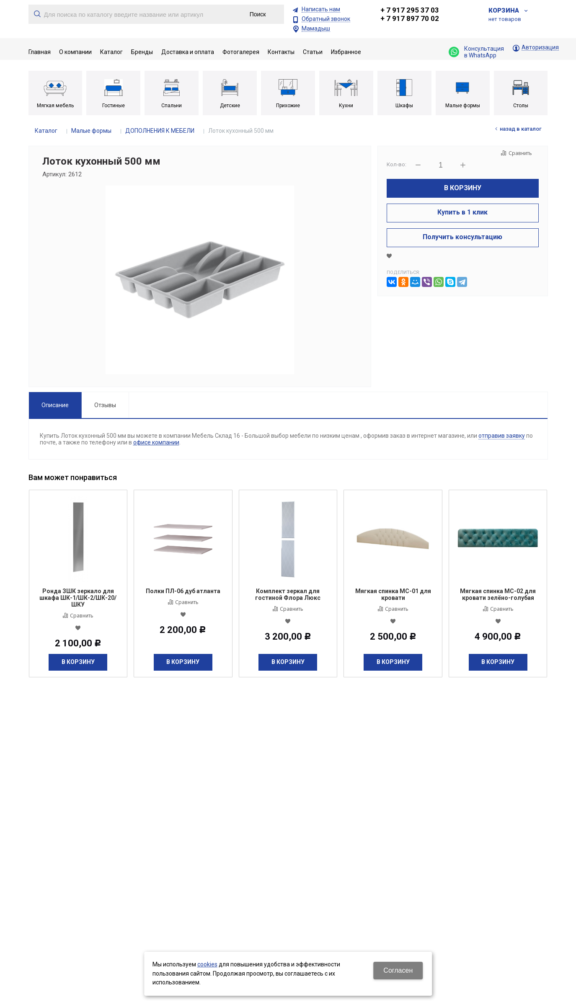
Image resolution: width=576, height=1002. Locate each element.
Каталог (46, 130)
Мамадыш (316, 29)
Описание (55, 405)
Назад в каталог (521, 129)
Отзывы (105, 405)
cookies (207, 964)
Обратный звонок (326, 19)
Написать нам (321, 9)
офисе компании (156, 442)
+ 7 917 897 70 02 (409, 18)
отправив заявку (501, 435)
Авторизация (540, 47)
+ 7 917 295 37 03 (409, 10)
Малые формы (91, 130)
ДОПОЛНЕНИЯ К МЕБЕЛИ (159, 130)
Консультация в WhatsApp (476, 52)
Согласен (398, 970)
